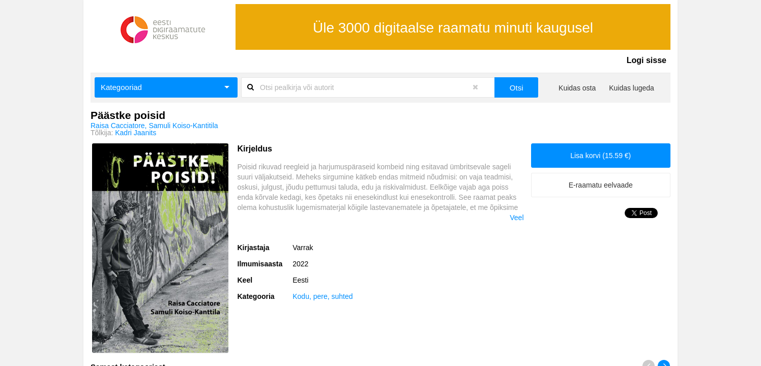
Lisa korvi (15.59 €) (600, 155)
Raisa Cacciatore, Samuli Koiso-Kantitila (154, 125)
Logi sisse (646, 60)
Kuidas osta (577, 88)
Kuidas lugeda (631, 88)
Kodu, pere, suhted (322, 296)
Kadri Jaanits (135, 133)
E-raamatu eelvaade (601, 185)
